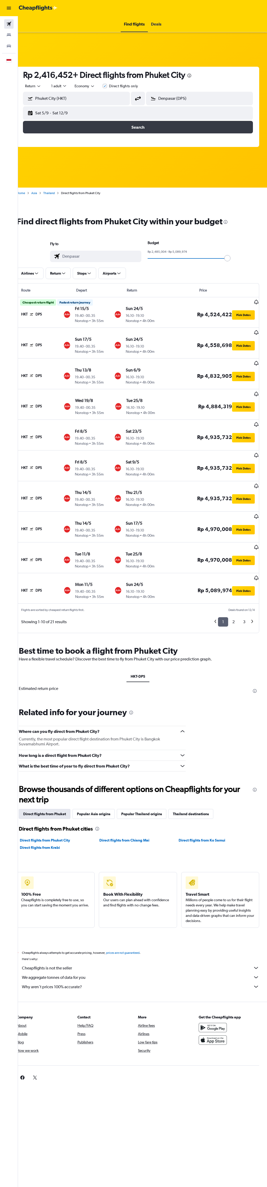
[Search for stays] (9, 35)
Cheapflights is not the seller (145, 928)
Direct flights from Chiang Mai (130, 801)
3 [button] (244, 582)
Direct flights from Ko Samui (205, 801)
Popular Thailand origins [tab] (150, 774)
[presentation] (198, 75)
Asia (43, 193)
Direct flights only (132, 86)
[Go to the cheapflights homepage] (38, 8)
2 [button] (233, 582)
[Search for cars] (9, 46)
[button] (9, 8)
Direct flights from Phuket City (54, 801)
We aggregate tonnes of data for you (145, 938)
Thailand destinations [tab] (200, 774)
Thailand (58, 193)
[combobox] (94, 86)
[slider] (232, 258)
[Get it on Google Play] (215, 988)
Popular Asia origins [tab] (102, 774)
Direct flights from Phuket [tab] (53, 774)
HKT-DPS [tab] (142, 637)
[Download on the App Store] (215, 1000)
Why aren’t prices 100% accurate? (145, 947)
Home (30, 193)
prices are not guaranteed (132, 913)
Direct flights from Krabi (49, 808)
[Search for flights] (9, 24)
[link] (206, 1038)
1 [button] (223, 582)
